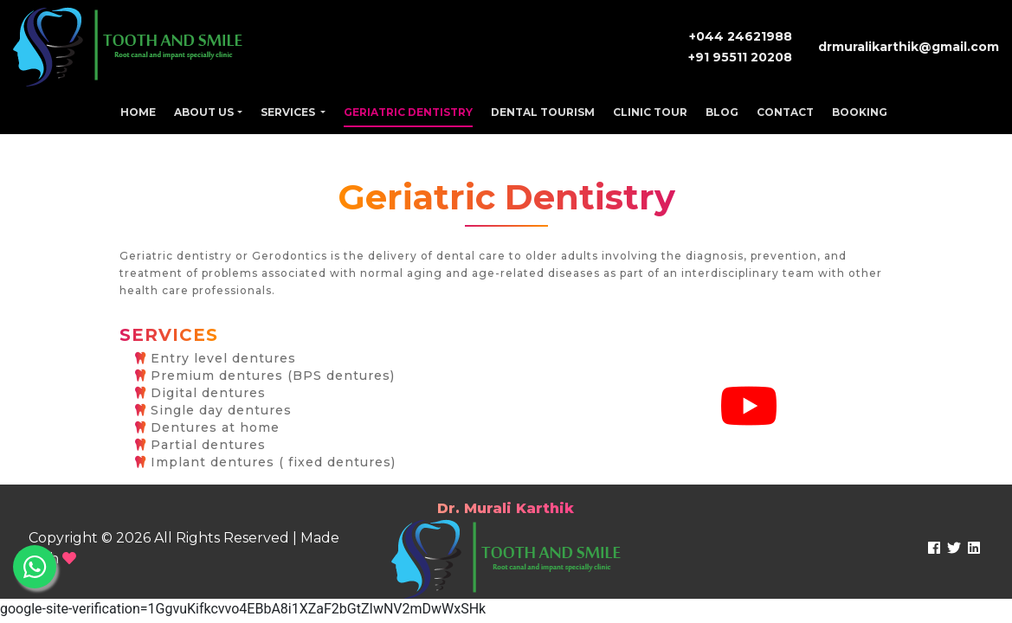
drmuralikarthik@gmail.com (908, 47)
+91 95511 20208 (740, 57)
